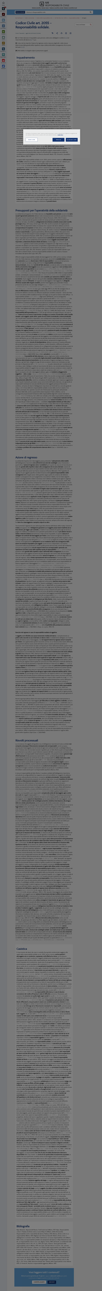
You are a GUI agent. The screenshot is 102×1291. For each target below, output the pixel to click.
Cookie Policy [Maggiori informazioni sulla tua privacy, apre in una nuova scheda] (60, 134)
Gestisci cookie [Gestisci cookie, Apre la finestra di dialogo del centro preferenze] (31, 139)
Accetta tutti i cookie (71, 139)
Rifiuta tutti (58, 139)
